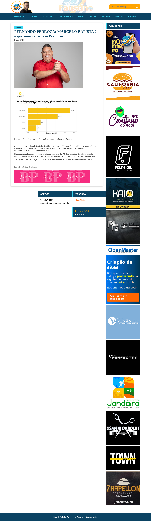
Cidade (34, 16)
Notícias (93, 16)
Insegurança (66, 16)
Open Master (80, 200)
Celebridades (19, 16)
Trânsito (132, 16)
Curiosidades (49, 16)
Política (106, 16)
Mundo (81, 16)
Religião (119, 16)
